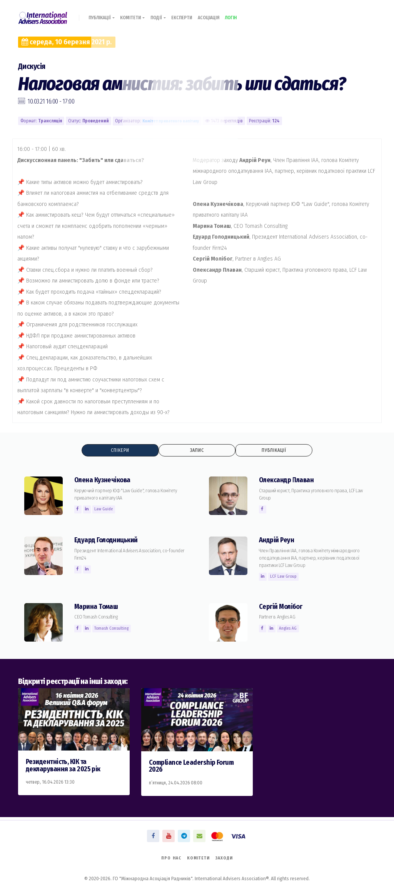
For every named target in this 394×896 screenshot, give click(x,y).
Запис (197, 450)
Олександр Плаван (288, 480)
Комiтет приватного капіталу (173, 121)
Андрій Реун (277, 540)
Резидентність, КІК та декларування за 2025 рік (65, 766)
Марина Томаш (97, 607)
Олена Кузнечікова (104, 480)
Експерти (191, 14)
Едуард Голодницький (108, 540)
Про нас (169, 857)
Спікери (120, 450)
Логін (246, 14)
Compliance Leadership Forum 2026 (194, 767)
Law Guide (106, 509)
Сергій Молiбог (282, 607)
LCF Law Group (285, 577)
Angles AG (290, 629)
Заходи (226, 857)
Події (165, 14)
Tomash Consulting (114, 629)
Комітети (138, 14)
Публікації (104, 14)
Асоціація (221, 14)
